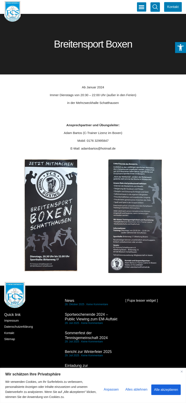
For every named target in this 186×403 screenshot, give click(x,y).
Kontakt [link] (9, 333)
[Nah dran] (181, 371)
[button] (141, 7)
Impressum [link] (11, 320)
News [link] (69, 300)
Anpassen (108, 389)
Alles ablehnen (135, 389)
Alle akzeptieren (166, 389)
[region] (93, 385)
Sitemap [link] (9, 339)
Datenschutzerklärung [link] (18, 326)
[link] (180, 47)
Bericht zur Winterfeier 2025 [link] (88, 352)
